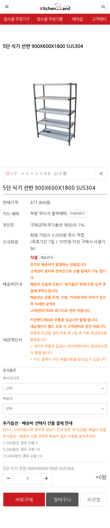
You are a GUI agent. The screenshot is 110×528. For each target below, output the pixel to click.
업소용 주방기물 (50, 19)
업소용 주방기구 (16, 19)
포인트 (8, 225)
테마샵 (77, 19)
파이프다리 (11, 378)
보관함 (93, 499)
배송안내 (47, 257)
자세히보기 (77, 213)
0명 (11, 173)
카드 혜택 (11, 214)
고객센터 (99, 19)
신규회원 (10, 242)
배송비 (8, 398)
